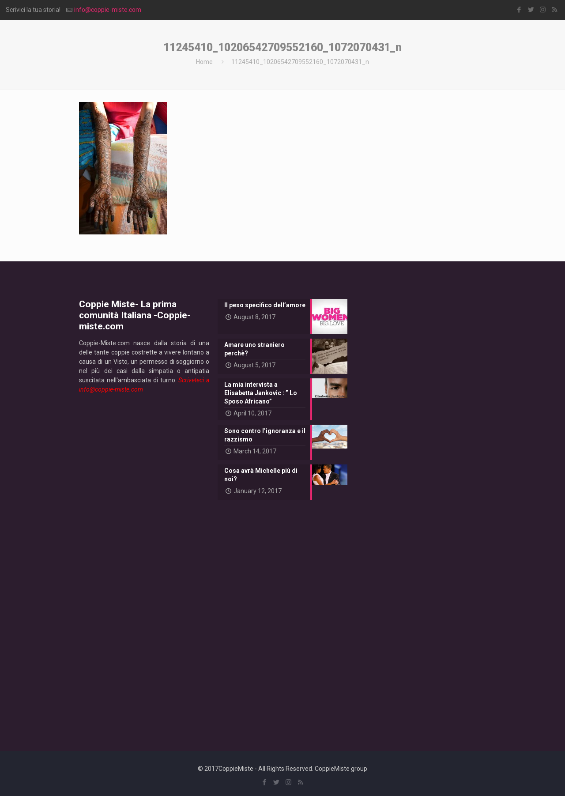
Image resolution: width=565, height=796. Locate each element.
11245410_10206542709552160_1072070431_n (300, 61)
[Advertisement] (144, 565)
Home (204, 61)
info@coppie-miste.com (107, 9)
